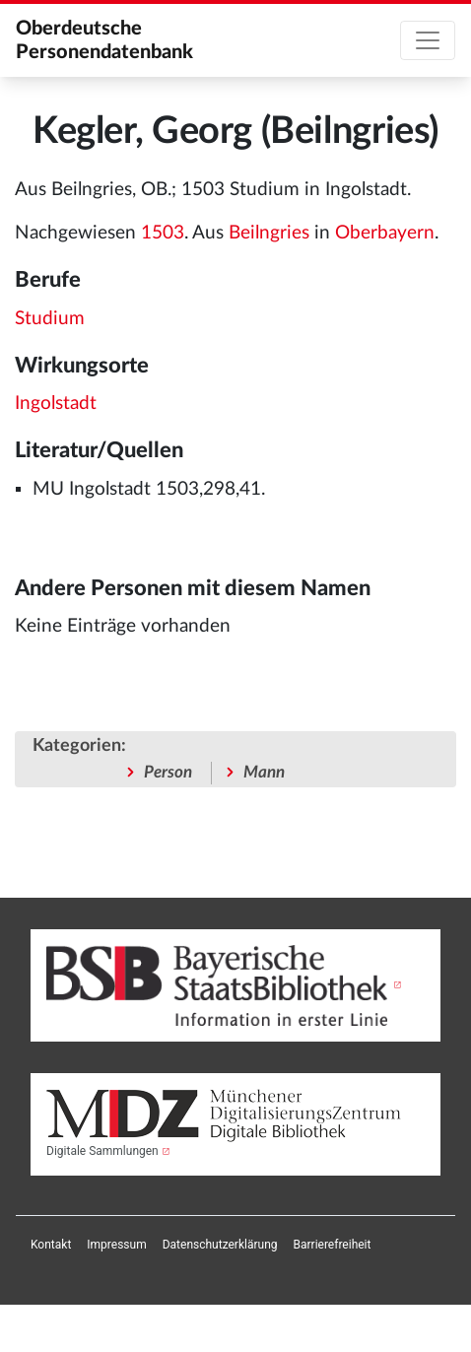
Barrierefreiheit (332, 1244)
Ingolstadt (56, 403)
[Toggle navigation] (427, 40)
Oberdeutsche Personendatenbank (104, 40)
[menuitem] (51, 1244)
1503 (162, 233)
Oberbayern (385, 233)
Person (168, 772)
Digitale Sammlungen (102, 1151)
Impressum (116, 1244)
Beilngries (269, 233)
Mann (264, 772)
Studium (50, 318)
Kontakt (51, 1244)
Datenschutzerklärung (220, 1244)
